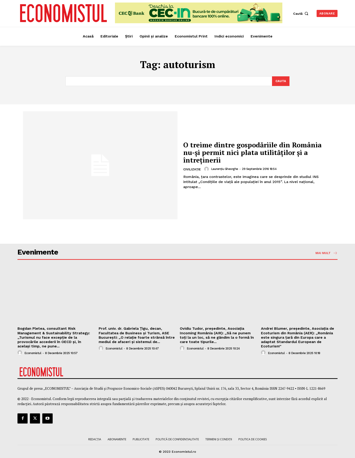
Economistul (32, 353)
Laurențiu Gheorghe (224, 169)
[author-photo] (207, 169)
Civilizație (192, 169)
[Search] (280, 81)
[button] (301, 13)
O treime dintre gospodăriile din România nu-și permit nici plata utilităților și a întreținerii (253, 152)
